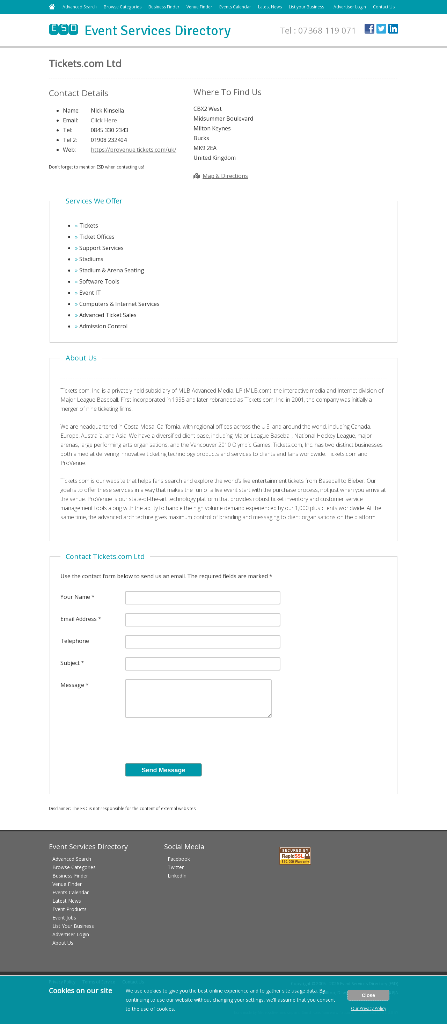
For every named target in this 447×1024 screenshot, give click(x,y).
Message (72, 685)
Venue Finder (199, 7)
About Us (62, 942)
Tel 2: (70, 140)
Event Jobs (64, 917)
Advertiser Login (350, 7)
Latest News (270, 7)
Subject (70, 663)
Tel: (67, 130)
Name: (71, 110)
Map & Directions (220, 176)
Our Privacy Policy (368, 1008)
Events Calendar (235, 7)
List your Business (306, 7)
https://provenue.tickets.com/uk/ (133, 149)
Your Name (75, 597)
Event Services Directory (140, 30)
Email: (70, 120)
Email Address (78, 619)
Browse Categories (122, 7)
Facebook (179, 858)
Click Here (104, 120)
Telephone (74, 641)
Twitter (176, 867)
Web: (69, 149)
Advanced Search (80, 7)
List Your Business (73, 926)
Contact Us (384, 7)
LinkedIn (177, 875)
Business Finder (163, 7)
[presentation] (178, 742)
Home (52, 6)
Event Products (69, 909)
